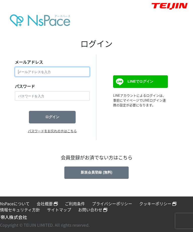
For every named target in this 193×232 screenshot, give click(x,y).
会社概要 (47, 204)
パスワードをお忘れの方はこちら (52, 130)
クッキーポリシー (157, 204)
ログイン (52, 117)
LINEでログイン (134, 82)
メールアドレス (29, 62)
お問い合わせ (92, 210)
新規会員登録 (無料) (96, 172)
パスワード (25, 86)
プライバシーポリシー (112, 204)
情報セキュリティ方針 (20, 210)
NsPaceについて (15, 204)
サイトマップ (59, 210)
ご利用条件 (75, 204)
